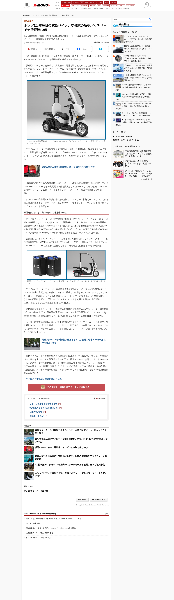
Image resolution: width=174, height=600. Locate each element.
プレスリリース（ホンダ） (36, 491)
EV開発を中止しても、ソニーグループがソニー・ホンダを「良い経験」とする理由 (138, 173)
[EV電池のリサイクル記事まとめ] (45, 408)
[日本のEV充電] (37, 412)
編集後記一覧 (147, 179)
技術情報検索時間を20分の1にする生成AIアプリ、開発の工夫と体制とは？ (138, 153)
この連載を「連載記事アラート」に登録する (68, 387)
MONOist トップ (98, 500)
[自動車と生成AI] (38, 416)
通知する (52, 49)
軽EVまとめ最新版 (33, 523)
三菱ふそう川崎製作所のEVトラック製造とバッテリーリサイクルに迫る (53, 519)
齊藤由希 (96, 42)
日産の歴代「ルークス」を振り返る (39, 533)
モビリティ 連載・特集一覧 (122, 136)
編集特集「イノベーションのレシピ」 (126, 140)
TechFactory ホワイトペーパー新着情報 (40, 514)
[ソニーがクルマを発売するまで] (45, 404)
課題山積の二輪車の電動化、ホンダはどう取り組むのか (68, 167)
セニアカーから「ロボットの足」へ (39, 538)
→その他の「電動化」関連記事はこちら (43, 379)
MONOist (26, 15)
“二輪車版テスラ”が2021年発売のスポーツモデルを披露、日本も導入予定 (70, 465)
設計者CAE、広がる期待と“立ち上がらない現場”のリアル (138, 163)
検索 (150, 19)
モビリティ (34, 15)
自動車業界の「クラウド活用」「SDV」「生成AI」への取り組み (51, 528)
